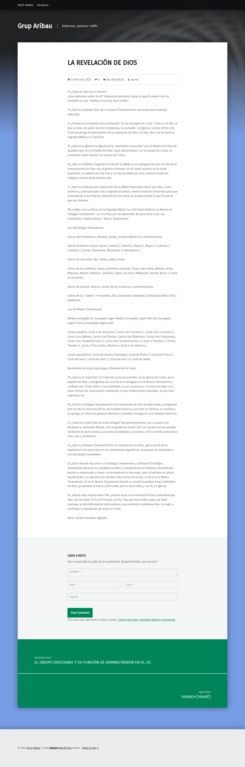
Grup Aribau (35, 26)
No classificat (115, 79)
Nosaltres (43, 5)
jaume (135, 79)
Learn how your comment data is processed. (147, 619)
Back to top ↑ (91, 748)
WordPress (65, 748)
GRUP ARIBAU (25, 5)
